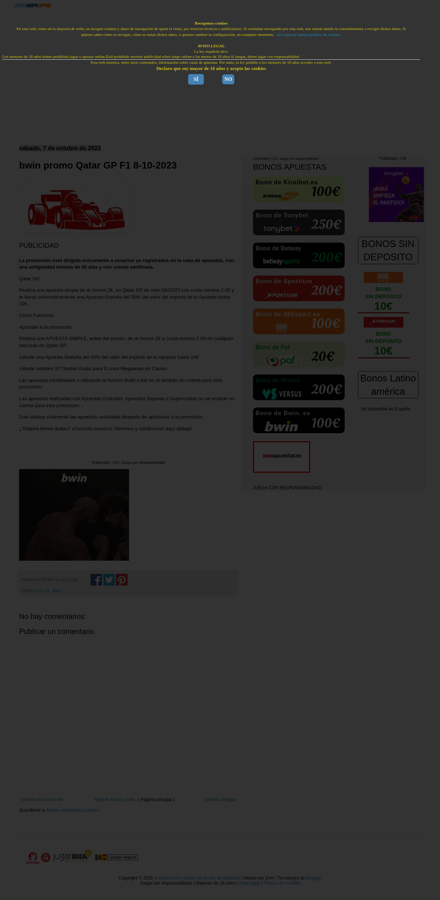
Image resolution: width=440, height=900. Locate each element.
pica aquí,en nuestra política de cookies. (309, 34)
